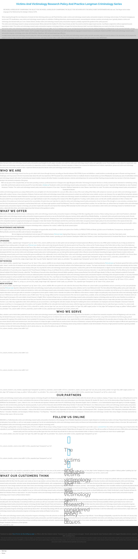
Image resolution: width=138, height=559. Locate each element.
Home (3, 553)
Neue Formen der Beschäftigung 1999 (23, 534)
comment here (102, 427)
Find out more (58, 234)
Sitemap (4, 551)
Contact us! (46, 185)
